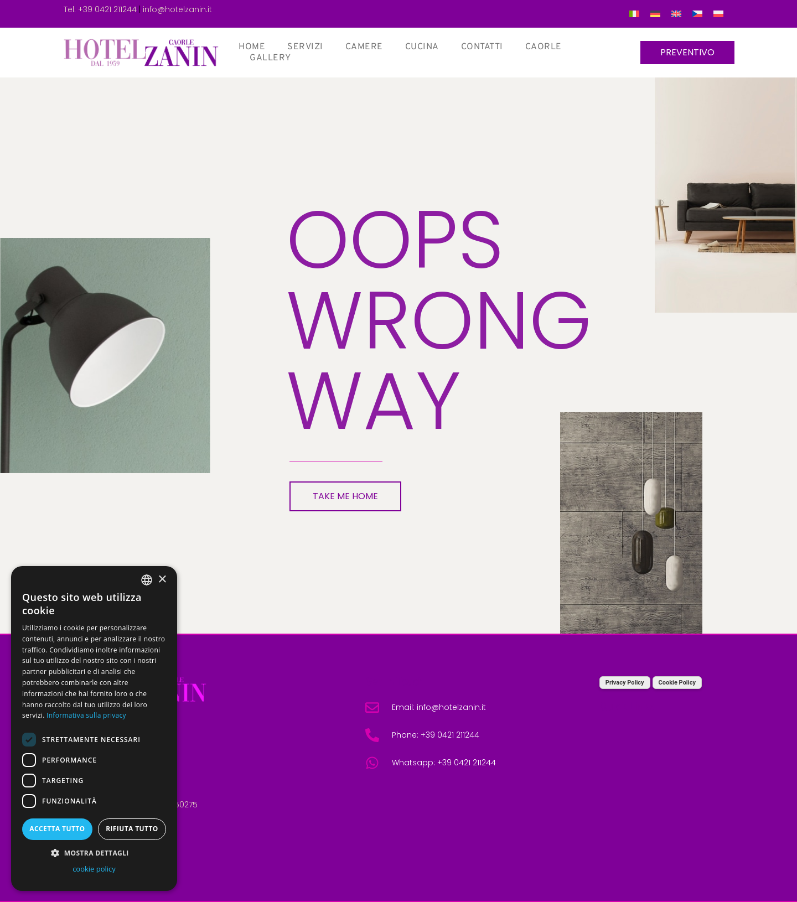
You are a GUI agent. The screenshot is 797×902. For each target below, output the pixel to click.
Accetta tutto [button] (57, 828)
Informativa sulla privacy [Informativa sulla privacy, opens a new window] (86, 715)
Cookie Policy (677, 682)
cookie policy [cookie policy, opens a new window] (94, 869)
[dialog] (94, 728)
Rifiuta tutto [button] (132, 828)
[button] (94, 852)
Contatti (482, 47)
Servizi (305, 47)
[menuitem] (634, 14)
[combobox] (146, 579)
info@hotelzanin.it (177, 9)
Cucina (422, 47)
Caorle (543, 47)
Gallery (270, 58)
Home (252, 47)
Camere (364, 47)
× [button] (162, 580)
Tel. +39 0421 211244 (100, 9)
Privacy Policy (624, 682)
